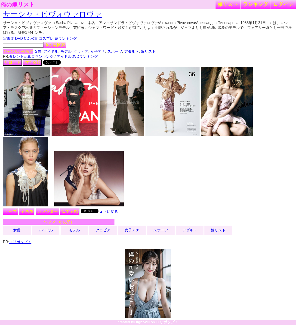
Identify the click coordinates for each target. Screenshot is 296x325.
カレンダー (47, 211)
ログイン (283, 4)
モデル (65, 51)
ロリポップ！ (20, 242)
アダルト (131, 51)
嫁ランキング (66, 38)
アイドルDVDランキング (77, 56)
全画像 (27, 211)
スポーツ (114, 51)
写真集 (8, 38)
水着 (34, 38)
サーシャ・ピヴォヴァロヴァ (52, 14)
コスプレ (46, 38)
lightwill (143, 322)
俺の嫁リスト (18, 5)
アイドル (50, 51)
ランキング (255, 4)
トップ (10, 211)
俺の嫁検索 (54, 45)
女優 (37, 51)
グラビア (81, 51)
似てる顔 (32, 62)
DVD (19, 38)
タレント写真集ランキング (31, 56)
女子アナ (97, 51)
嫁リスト (228, 4)
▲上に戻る (108, 212)
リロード (12, 62)
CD (26, 38)
